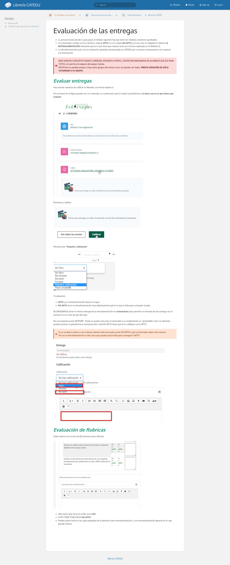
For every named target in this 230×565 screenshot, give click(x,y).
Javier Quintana (33, 26)
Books (189, 5)
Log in (218, 5)
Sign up (204, 5)
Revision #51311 (155, 15)
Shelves (175, 5)
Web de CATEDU (115, 558)
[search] (115, 5)
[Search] (97, 5)
